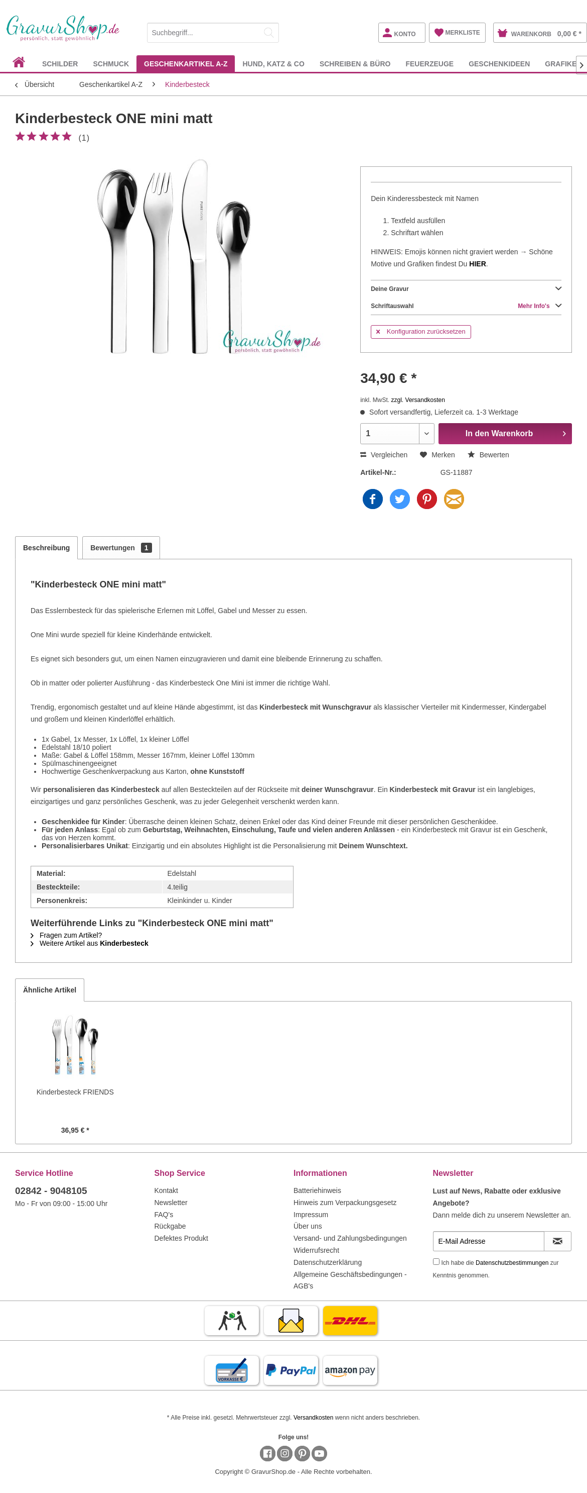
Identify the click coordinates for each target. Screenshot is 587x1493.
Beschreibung (46, 548)
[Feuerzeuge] (429, 63)
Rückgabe (170, 1226)
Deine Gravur (466, 289)
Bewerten (488, 455)
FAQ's (164, 1215)
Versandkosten (313, 1417)
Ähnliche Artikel (49, 990)
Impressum (311, 1215)
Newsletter (171, 1203)
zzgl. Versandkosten (418, 400)
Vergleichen (383, 455)
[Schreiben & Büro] (355, 63)
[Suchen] (269, 33)
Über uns (308, 1226)
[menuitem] (213, 31)
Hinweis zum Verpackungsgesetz (345, 1203)
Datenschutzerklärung (328, 1262)
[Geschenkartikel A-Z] (185, 63)
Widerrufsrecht (316, 1250)
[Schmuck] (110, 63)
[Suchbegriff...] (213, 33)
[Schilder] (60, 63)
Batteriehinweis (317, 1190)
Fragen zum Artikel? (66, 935)
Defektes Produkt (181, 1238)
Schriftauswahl (466, 306)
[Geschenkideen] (499, 63)
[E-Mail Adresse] (488, 1241)
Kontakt (166, 1190)
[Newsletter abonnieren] (558, 1241)
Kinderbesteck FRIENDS (75, 1092)
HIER (477, 264)
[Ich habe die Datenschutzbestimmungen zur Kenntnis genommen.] (436, 1261)
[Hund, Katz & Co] (273, 63)
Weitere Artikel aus (90, 943)
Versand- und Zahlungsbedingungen (350, 1238)
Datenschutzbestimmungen (512, 1262)
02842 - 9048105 (51, 1190)
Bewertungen (121, 548)
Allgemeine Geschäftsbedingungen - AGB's (350, 1280)
